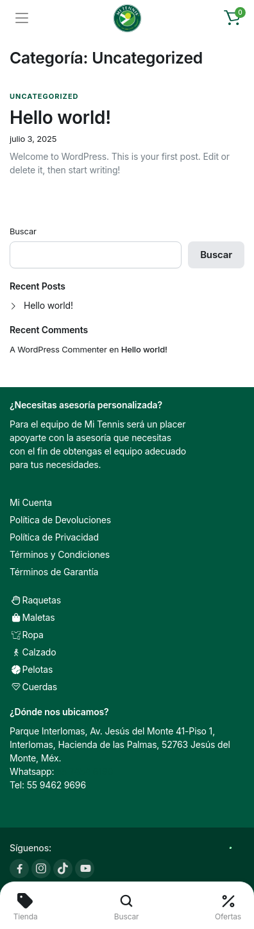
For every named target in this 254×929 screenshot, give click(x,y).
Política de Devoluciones (60, 519)
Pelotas (31, 669)
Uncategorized (44, 96)
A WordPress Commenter (58, 349)
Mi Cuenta (31, 502)
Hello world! (60, 117)
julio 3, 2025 (33, 139)
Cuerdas (33, 686)
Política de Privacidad (54, 537)
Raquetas (35, 600)
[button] (232, 18)
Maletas (32, 617)
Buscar (23, 231)
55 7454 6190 (84, 771)
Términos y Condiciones (60, 554)
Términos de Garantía (54, 571)
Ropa (27, 634)
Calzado (33, 652)
